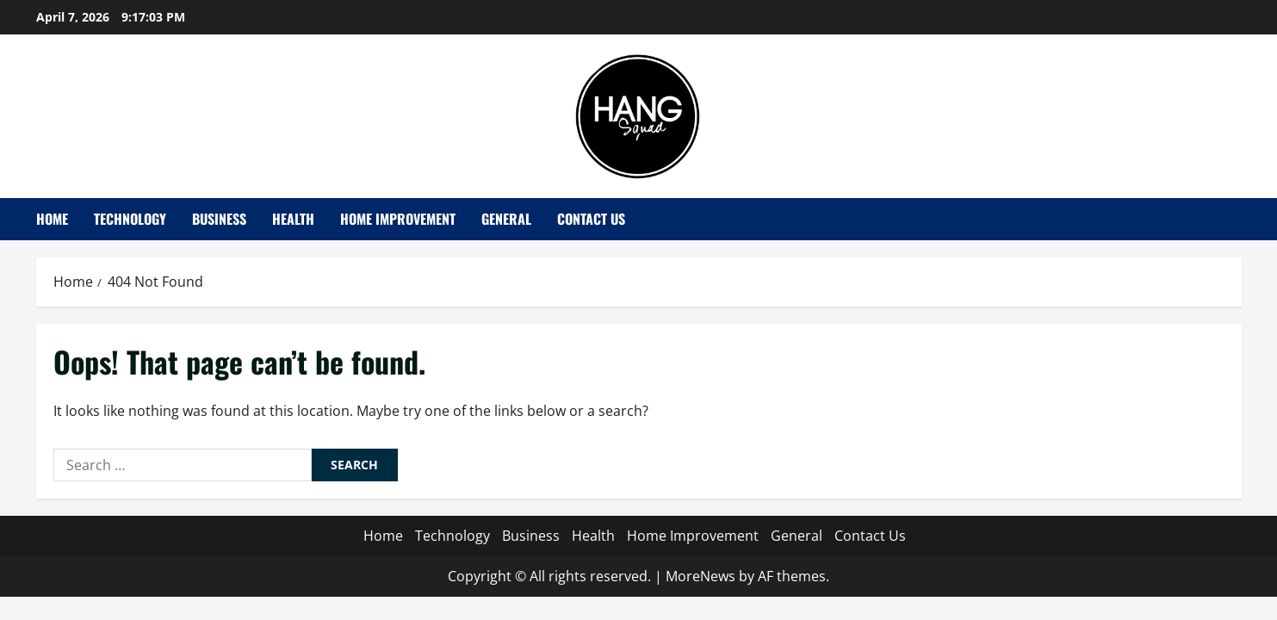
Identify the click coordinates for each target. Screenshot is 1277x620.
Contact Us (591, 218)
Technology (130, 218)
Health (293, 218)
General (506, 218)
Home (52, 218)
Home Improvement (398, 218)
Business (219, 218)
